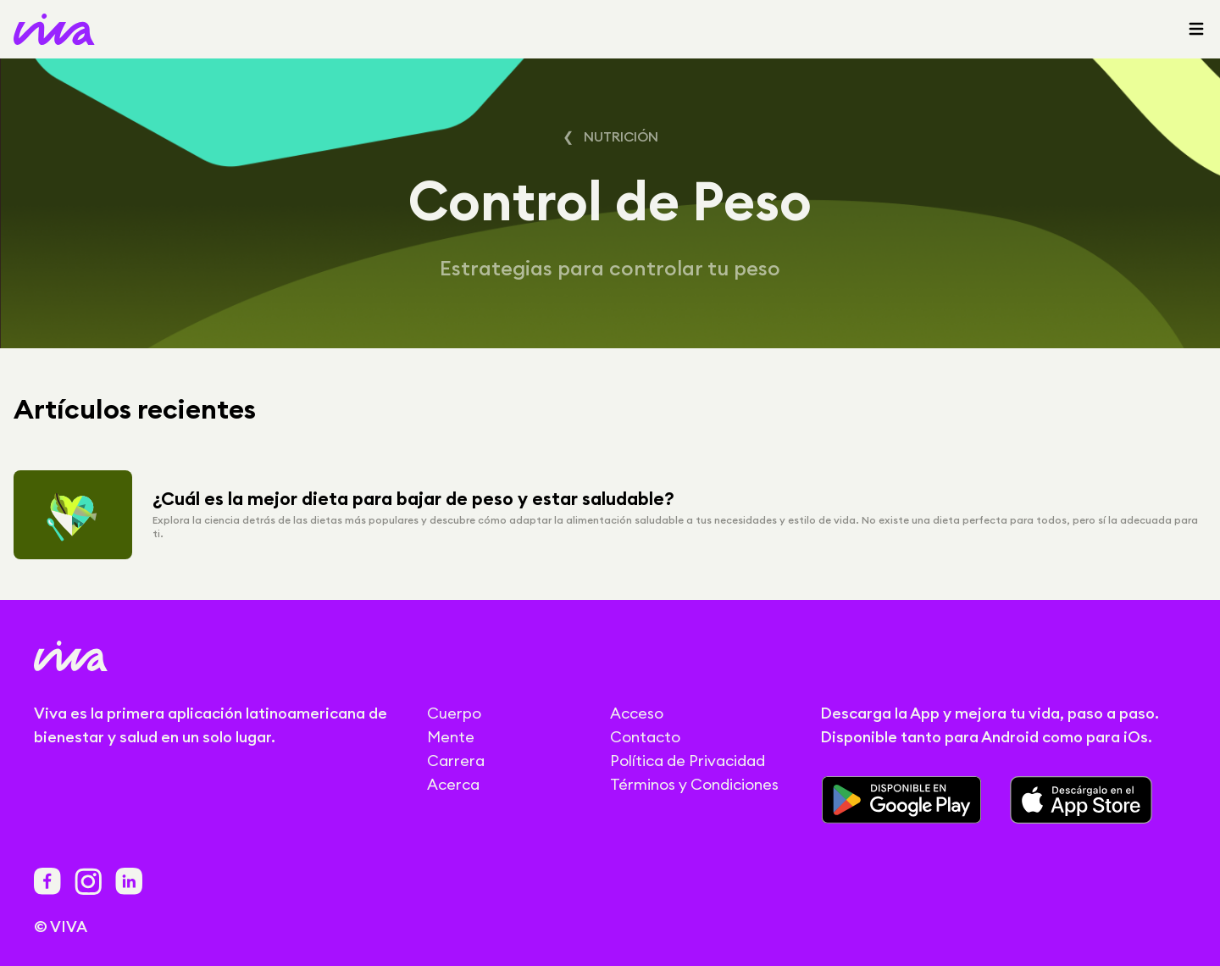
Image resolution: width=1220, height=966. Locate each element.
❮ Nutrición (610, 136)
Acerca (453, 784)
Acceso (636, 713)
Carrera (456, 760)
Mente (450, 737)
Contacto (645, 737)
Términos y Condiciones (694, 784)
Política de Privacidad (687, 760)
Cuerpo (454, 713)
